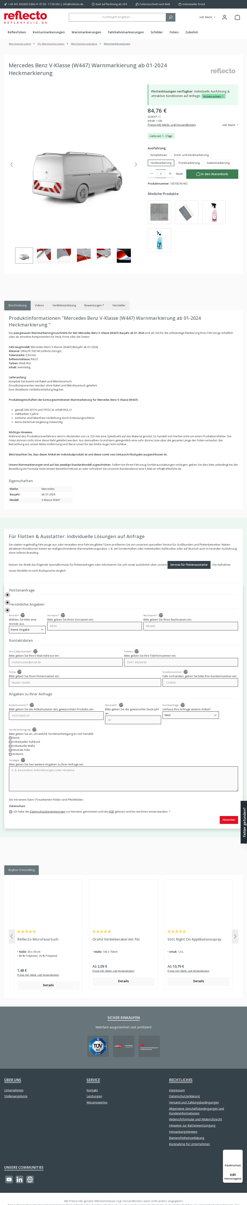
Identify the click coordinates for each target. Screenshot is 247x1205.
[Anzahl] (161, 173)
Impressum (177, 1090)
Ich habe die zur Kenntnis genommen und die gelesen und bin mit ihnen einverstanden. (92, 811)
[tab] (17, 305)
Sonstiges (14, 760)
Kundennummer (172, 672)
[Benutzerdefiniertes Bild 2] (123, 1046)
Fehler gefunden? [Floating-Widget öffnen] (244, 822)
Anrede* (14, 615)
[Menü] (240, 1152)
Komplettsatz (158, 155)
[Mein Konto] (224, 17)
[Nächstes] (136, 164)
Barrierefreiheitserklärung (186, 1138)
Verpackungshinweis (183, 1132)
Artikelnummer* (18, 705)
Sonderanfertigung (19, 729)
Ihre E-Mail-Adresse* (20, 651)
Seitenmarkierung (218, 163)
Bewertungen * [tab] (94, 305)
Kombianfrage (171, 705)
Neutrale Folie (21, 750)
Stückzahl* (111, 705)
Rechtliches (180, 1079)
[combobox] (117, 17)
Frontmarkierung (189, 163)
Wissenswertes (97, 1102)
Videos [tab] (39, 305)
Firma (12, 672)
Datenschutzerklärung (184, 1096)
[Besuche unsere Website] (30, 1179)
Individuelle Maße (24, 746)
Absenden (228, 820)
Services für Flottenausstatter (189, 565)
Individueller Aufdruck (26, 742)
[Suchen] (170, 17)
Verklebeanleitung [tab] (64, 305)
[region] (73, 174)
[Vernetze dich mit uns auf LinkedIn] (19, 1179)
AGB (111, 811)
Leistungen (94, 1096)
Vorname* (53, 615)
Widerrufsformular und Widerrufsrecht (195, 1119)
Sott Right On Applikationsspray (194, 939)
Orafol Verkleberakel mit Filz (116, 939)
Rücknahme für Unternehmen (189, 1144)
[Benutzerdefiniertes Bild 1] (98, 1046)
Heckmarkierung (161, 163)
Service (93, 1079)
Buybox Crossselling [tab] (22, 870)
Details (48, 985)
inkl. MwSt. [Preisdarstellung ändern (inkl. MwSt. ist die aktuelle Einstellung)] (206, 17)
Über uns (12, 1079)
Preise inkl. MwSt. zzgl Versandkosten (172, 125)
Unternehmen (13, 1090)
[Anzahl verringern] (152, 173)
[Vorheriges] (12, 164)
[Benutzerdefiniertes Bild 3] (149, 1046)
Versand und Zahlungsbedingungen (194, 1102)
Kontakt (92, 1090)
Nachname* (150, 615)
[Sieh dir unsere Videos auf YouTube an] (9, 1179)
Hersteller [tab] (119, 305)
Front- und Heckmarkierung (191, 155)
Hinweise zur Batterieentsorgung (192, 1125)
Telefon (128, 651)
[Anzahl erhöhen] (170, 173)
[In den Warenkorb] (212, 174)
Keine (16, 738)
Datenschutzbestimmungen (47, 811)
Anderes (18, 754)
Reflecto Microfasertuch (37, 939)
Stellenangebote (15, 1096)
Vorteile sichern (213, 96)
